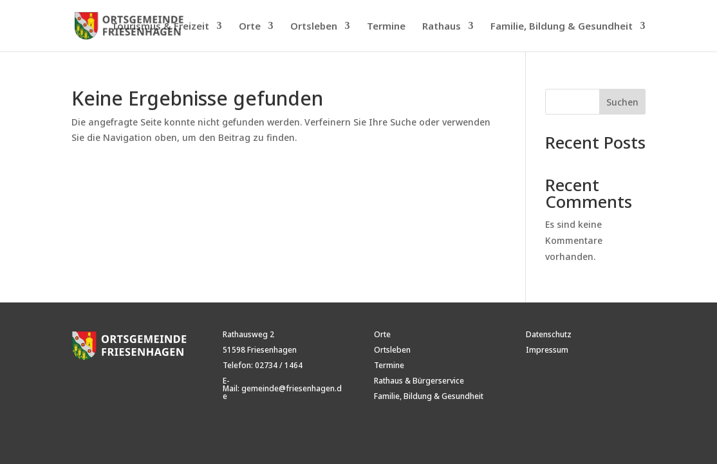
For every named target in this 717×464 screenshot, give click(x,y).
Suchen (622, 102)
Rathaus (441, 26)
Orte (250, 26)
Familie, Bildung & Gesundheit (561, 26)
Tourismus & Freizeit (160, 26)
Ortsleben (313, 26)
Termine (386, 26)
